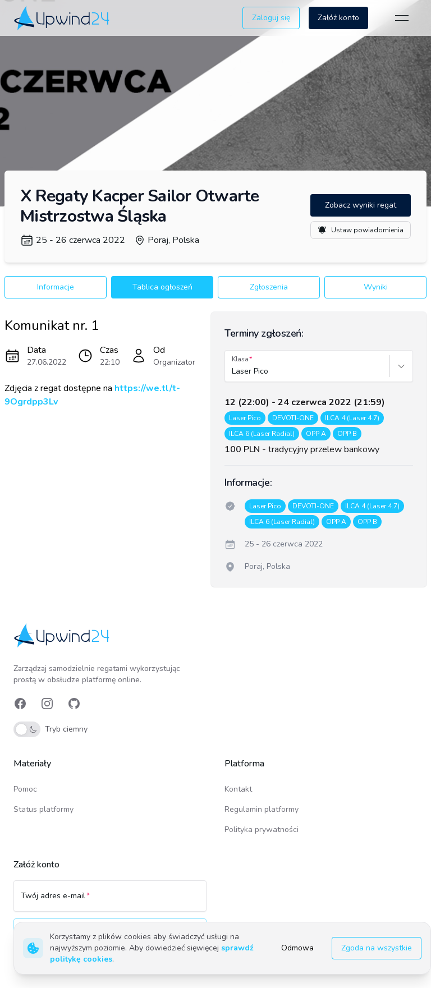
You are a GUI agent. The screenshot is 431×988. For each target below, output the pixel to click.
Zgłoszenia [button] (269, 287)
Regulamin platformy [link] (261, 809)
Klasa (240, 359)
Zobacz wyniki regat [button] (360, 205)
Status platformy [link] (43, 809)
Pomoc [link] (25, 789)
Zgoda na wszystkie (376, 948)
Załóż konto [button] (338, 17)
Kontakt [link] (238, 789)
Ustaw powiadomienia (361, 230)
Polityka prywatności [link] (261, 829)
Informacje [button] (55, 287)
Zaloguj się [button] (271, 17)
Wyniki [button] (376, 287)
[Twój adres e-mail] (110, 901)
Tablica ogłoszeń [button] (162, 287)
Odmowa (297, 948)
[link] (62, 17)
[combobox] (233, 371)
